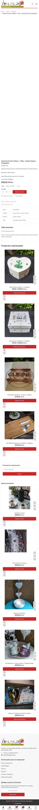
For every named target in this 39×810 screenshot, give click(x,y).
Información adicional (8, 201)
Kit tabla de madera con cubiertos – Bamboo (19, 443)
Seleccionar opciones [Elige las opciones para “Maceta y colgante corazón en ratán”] (19, 719)
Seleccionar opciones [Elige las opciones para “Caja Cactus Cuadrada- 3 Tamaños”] (19, 346)
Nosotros (3, 768)
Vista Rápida (34, 276)
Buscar (19, 474)
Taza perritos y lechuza (19, 563)
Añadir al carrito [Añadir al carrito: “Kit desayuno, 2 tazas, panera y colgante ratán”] (19, 669)
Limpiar (18, 186)
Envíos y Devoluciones (6, 763)
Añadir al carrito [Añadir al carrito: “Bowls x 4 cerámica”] (19, 619)
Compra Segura (5, 766)
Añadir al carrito (19, 192)
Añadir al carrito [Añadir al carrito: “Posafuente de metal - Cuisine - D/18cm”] (19, 400)
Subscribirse (12, 794)
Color (2, 186)
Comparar (20, 196)
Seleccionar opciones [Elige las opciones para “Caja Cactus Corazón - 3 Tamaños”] (19, 293)
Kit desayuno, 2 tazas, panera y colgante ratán (19, 663)
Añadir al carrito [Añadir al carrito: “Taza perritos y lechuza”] (19, 569)
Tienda (7, 11)
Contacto (3, 771)
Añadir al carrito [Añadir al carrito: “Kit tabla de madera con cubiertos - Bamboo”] (19, 449)
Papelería (14, 11)
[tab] (17, 201)
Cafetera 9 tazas (19, 513)
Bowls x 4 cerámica (19, 613)
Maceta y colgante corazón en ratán (19, 713)
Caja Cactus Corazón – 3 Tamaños (19, 287)
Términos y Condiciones (7, 774)
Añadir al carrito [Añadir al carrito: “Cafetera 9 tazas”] (19, 518)
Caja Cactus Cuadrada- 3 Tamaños (19, 341)
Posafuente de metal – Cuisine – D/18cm (19, 395)
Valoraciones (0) (6, 204)
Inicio (2, 11)
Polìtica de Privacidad (6, 777)
